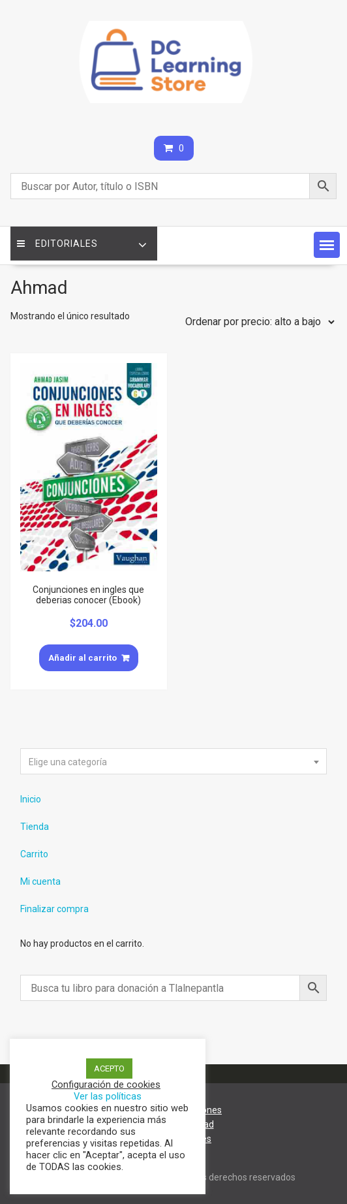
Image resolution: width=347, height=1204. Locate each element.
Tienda (34, 826)
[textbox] (174, 762)
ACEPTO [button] (109, 1068)
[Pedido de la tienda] (257, 322)
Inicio (30, 799)
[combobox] (173, 761)
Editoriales (57, 243)
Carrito (34, 854)
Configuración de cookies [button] (106, 1084)
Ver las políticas (108, 1096)
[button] (327, 245)
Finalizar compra (54, 909)
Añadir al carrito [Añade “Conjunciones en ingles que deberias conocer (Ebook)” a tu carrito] (82, 658)
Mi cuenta (40, 881)
